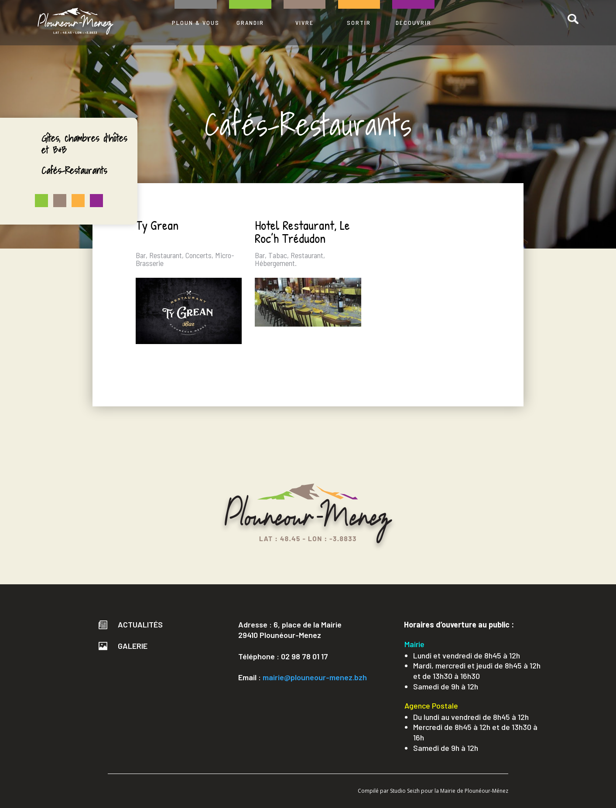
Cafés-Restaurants (74, 170)
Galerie (123, 646)
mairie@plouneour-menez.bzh (315, 677)
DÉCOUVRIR (413, 22)
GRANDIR (250, 22)
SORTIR (359, 22)
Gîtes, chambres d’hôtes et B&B (84, 143)
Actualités (131, 624)
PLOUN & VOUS (195, 22)
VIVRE (304, 22)
